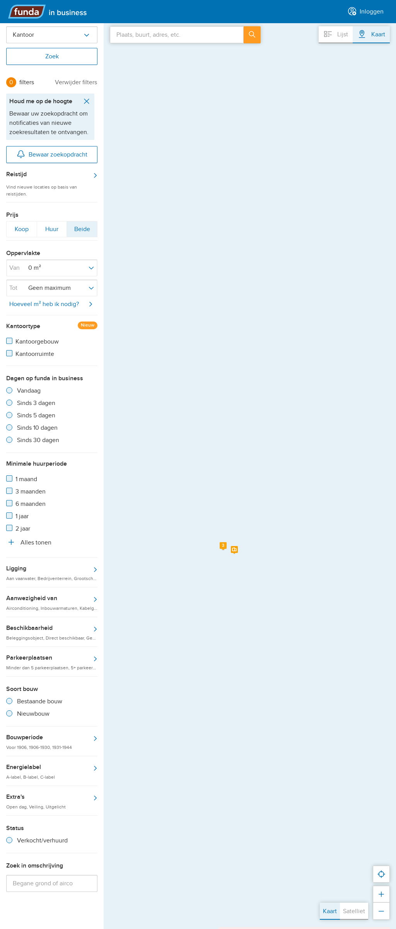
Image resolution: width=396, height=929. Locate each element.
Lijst (335, 34)
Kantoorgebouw (37, 341)
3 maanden (30, 491)
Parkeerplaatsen (51, 662)
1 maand (26, 479)
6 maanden (30, 504)
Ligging (51, 573)
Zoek (52, 56)
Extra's (51, 801)
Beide (82, 230)
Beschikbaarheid (51, 632)
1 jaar (22, 516)
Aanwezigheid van (51, 602)
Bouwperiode (51, 741)
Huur (52, 230)
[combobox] (177, 34)
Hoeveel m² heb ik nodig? (52, 304)
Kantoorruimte (34, 354)
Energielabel (51, 771)
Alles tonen (29, 542)
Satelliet (354, 911)
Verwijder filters (76, 82)
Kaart (330, 911)
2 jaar (22, 529)
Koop (21, 230)
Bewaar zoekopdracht (51, 153)
